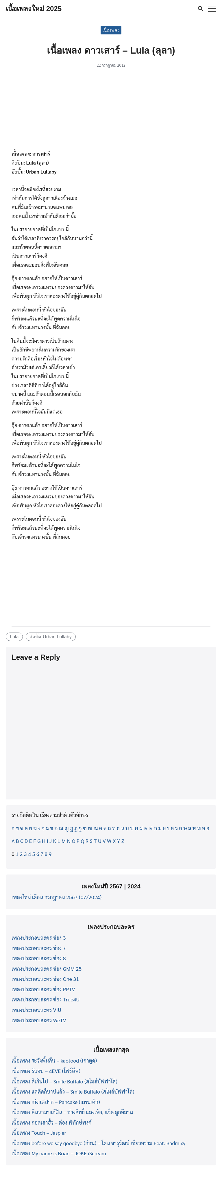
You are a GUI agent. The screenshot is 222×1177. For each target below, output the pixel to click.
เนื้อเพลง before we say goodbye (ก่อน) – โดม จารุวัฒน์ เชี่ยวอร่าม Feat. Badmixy (98, 1143)
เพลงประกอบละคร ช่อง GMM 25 (47, 968)
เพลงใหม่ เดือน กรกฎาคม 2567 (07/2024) (56, 897)
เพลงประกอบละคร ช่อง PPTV (43, 989)
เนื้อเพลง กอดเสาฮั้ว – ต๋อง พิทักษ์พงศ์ (52, 1122)
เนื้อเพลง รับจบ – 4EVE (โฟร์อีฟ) (46, 1070)
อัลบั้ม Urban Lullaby (50, 636)
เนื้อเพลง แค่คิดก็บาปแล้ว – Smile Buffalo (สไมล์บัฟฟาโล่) (73, 1091)
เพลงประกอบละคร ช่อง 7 (39, 948)
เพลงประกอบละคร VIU (36, 1009)
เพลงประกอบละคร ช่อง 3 (39, 937)
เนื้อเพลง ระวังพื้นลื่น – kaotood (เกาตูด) (54, 1060)
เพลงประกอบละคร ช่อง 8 (39, 958)
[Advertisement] (111, 110)
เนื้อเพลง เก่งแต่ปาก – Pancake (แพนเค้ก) (56, 1101)
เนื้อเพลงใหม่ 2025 (34, 8)
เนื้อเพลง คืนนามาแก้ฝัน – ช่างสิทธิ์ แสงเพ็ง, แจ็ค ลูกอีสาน (72, 1112)
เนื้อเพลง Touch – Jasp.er (39, 1132)
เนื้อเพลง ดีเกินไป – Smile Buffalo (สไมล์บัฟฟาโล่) (64, 1081)
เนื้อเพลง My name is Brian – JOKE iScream (59, 1153)
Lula (14, 636)
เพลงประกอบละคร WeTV (39, 1020)
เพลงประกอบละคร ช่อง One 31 (45, 978)
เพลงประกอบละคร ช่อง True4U (45, 999)
